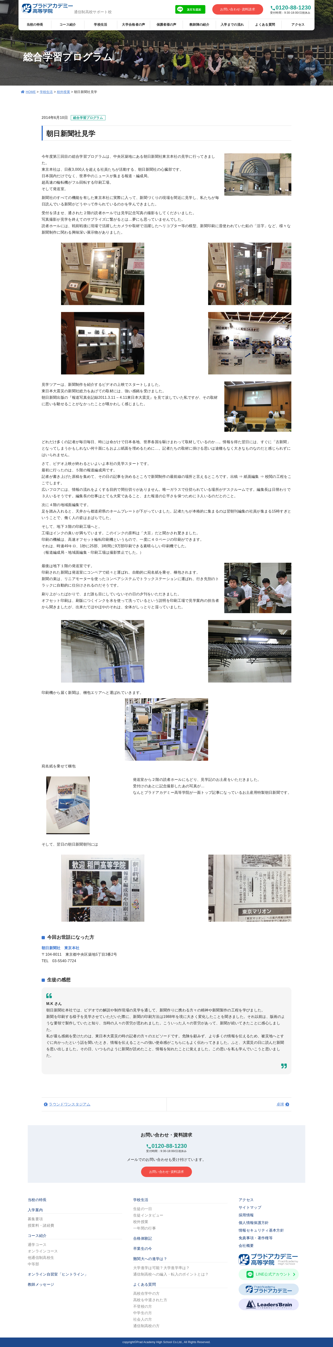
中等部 (33, 1264)
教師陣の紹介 (199, 24)
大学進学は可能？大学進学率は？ (161, 1268)
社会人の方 (142, 1319)
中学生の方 (142, 1313)
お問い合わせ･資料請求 (237, 9)
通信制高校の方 (146, 1326)
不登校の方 (142, 1306)
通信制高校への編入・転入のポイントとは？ (171, 1274)
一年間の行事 (144, 1228)
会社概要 (246, 1246)
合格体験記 (142, 1238)
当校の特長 (35, 24)
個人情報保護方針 (254, 1223)
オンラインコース (43, 1251)
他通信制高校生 (41, 1258)
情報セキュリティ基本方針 (261, 1230)
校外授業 (63, 92)
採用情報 (246, 1215)
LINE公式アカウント (271, 1274)
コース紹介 (67, 24)
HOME (31, 92)
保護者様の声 (166, 24)
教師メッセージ (41, 1284)
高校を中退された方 (150, 1300)
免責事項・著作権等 (256, 1238)
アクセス (298, 24)
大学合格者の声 (133, 24)
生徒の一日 (142, 1209)
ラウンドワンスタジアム (69, 1104)
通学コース (37, 1245)
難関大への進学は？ (150, 1259)
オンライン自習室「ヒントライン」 (58, 1274)
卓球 (280, 1104)
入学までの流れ (232, 24)
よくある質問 (265, 24)
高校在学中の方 (146, 1293)
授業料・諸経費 (41, 1225)
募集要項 (35, 1219)
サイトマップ (250, 1207)
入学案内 (35, 1210)
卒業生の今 (142, 1249)
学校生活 (100, 24)
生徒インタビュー (148, 1215)
